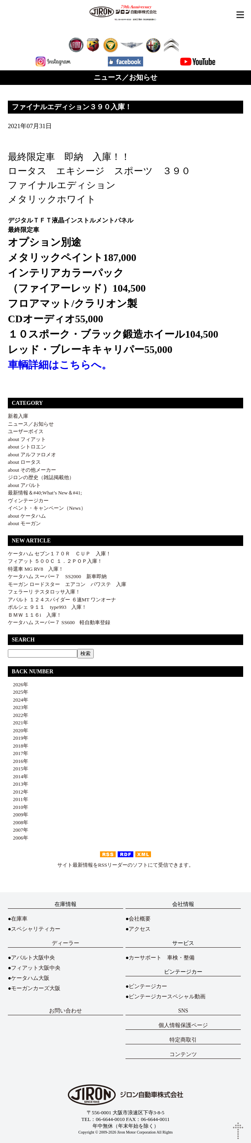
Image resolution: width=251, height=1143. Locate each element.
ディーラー (65, 943)
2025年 (18, 692)
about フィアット (27, 439)
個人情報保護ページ (183, 1025)
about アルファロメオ (32, 455)
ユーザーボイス (26, 431)
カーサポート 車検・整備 (162, 958)
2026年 (18, 684)
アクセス (140, 929)
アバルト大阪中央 (33, 958)
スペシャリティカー (35, 929)
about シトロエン (27, 447)
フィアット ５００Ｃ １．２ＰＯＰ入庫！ (55, 561)
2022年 (18, 715)
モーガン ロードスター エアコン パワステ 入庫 (67, 584)
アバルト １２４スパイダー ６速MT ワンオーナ (62, 600)
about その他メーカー (32, 470)
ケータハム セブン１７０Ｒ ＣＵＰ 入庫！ (59, 554)
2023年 (18, 707)
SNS (183, 1011)
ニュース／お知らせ (31, 424)
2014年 (18, 776)
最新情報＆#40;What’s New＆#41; (45, 493)
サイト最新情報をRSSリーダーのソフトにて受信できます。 (125, 865)
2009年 (18, 815)
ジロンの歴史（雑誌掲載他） (41, 477)
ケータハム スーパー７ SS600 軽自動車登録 (59, 622)
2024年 (18, 700)
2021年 (18, 723)
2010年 (18, 807)
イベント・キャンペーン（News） (47, 508)
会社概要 (140, 919)
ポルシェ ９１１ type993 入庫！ (47, 607)
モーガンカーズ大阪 (35, 988)
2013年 (18, 784)
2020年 (18, 730)
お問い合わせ (65, 1011)
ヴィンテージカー (28, 501)
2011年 (18, 799)
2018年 (18, 746)
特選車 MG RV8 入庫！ (36, 569)
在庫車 (19, 919)
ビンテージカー (148, 986)
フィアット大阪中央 (35, 968)
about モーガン (24, 523)
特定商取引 (183, 1040)
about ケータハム (27, 516)
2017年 (18, 753)
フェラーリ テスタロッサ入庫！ (44, 592)
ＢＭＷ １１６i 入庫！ (35, 615)
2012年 (18, 792)
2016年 (18, 761)
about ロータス (24, 462)
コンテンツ (183, 1054)
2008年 (18, 822)
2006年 (18, 838)
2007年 (18, 830)
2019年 (18, 738)
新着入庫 (18, 416)
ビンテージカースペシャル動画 (167, 997)
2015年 (18, 769)
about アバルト (24, 485)
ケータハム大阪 (30, 978)
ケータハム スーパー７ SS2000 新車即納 (60, 576)
